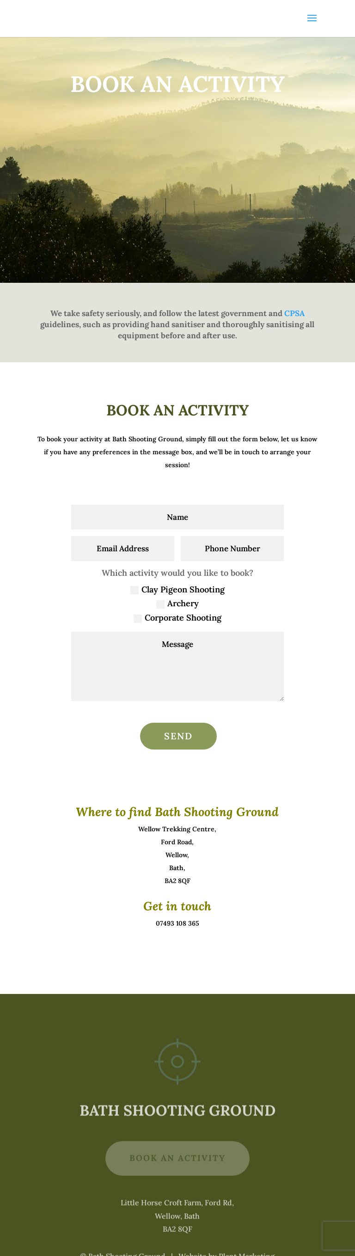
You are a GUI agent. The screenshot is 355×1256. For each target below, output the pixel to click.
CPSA (294, 313)
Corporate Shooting (177, 617)
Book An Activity (177, 1174)
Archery (177, 603)
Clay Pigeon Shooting (177, 589)
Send (178, 736)
